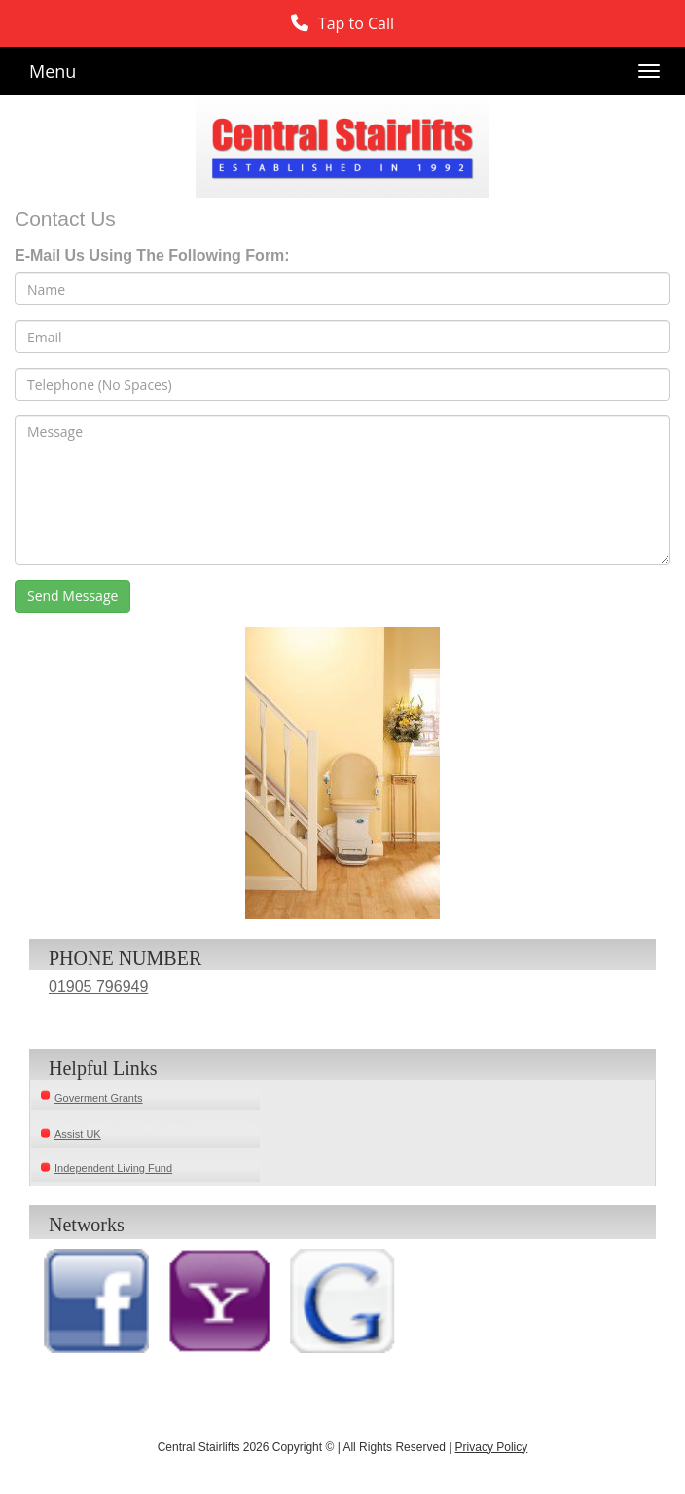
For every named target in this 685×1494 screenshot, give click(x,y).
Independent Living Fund (113, 1168)
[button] (342, 23)
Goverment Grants (98, 1098)
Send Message (72, 596)
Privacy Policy (491, 1447)
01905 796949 (98, 986)
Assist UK (77, 1134)
